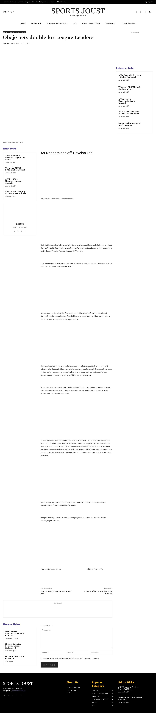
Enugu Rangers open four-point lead (56, 592)
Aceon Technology (18, 691)
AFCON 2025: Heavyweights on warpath (13, 181)
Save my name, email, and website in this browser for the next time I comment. (71, 658)
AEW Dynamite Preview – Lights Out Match (15, 158)
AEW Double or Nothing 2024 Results (98, 592)
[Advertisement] (76, 225)
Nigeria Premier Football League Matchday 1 (13, 646)
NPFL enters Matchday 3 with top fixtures (14, 633)
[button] (150, 12)
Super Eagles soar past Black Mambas (129, 124)
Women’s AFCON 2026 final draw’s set (15, 169)
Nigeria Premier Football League (14, 32)
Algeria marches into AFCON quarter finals (15, 192)
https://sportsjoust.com (20, 227)
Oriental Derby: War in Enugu (15, 657)
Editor (7, 43)
